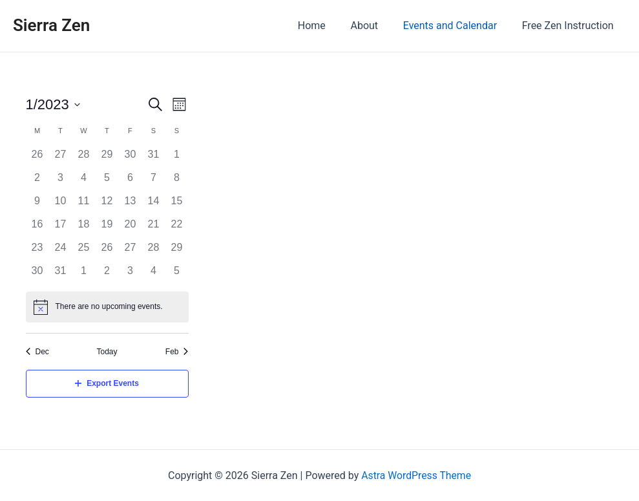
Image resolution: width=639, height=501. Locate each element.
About (375, 25)
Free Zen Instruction (570, 25)
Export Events (107, 383)
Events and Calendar (456, 25)
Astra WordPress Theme (416, 475)
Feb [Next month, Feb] (177, 351)
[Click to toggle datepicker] (53, 104)
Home (326, 25)
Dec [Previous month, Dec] (37, 351)
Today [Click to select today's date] (106, 351)
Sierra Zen (51, 25)
